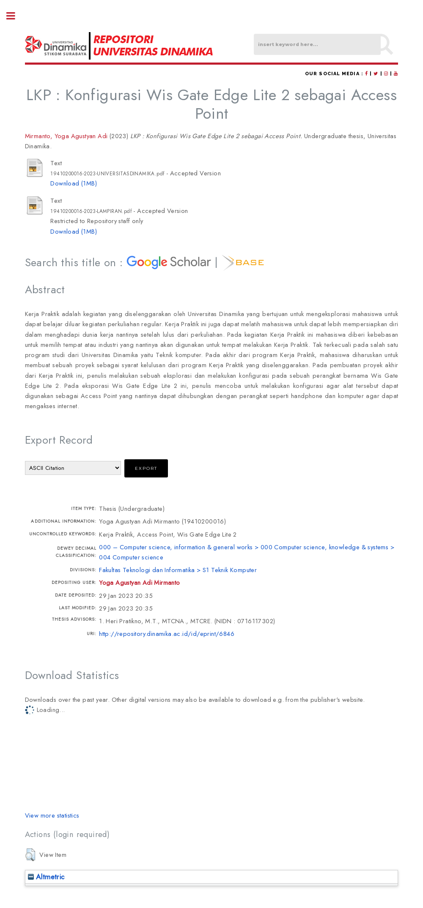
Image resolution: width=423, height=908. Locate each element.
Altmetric (46, 877)
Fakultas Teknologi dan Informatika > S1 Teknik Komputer (178, 569)
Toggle (15, 16)
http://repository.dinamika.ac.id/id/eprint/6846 (166, 633)
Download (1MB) (73, 183)
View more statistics (52, 815)
